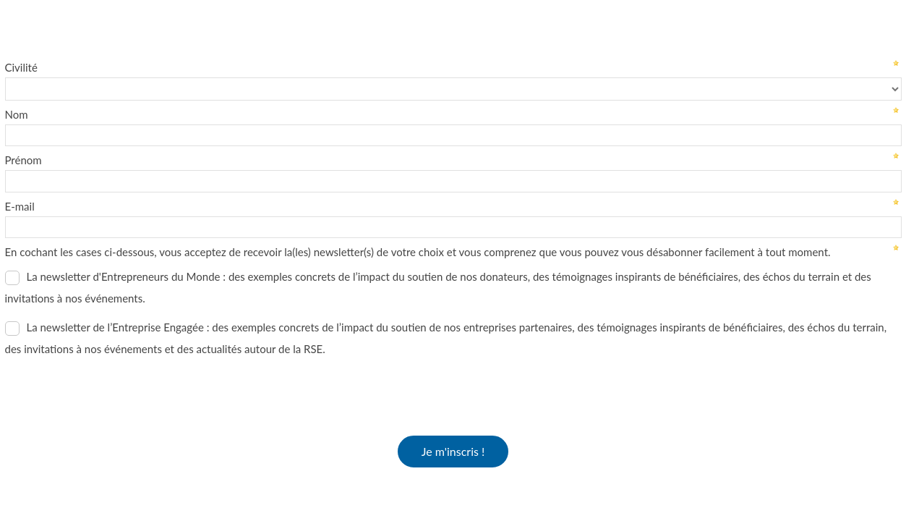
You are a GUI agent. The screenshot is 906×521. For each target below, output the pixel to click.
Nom (16, 114)
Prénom (23, 159)
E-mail (20, 206)
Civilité (21, 67)
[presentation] (115, 391)
